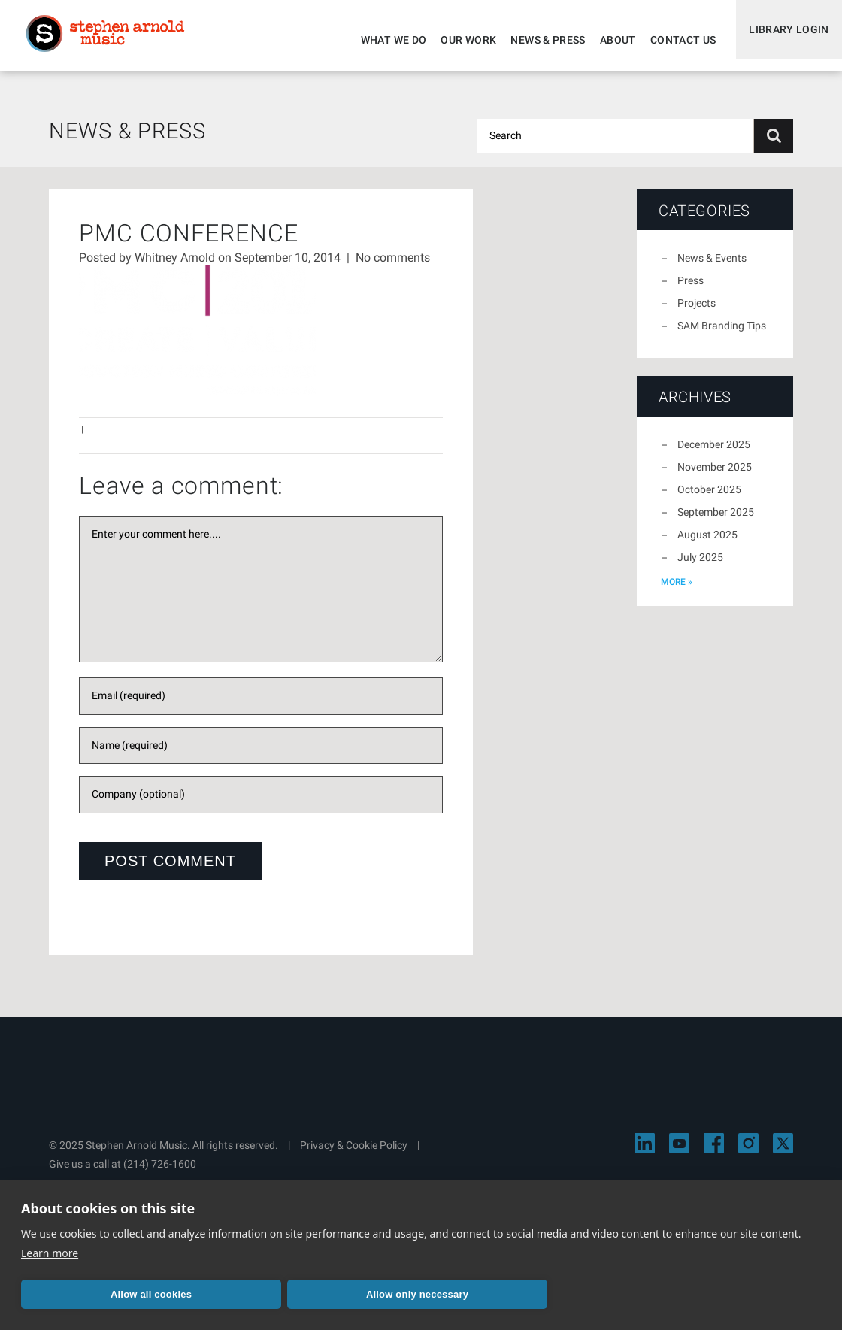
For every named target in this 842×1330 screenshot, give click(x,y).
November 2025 (714, 476)
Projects (696, 312)
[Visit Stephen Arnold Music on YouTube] (679, 1152)
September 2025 (715, 521)
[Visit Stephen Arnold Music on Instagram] (748, 1152)
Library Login (784, 40)
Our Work (458, 40)
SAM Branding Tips (721, 335)
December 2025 (713, 453)
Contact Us (673, 40)
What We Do (383, 40)
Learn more (49, 1253)
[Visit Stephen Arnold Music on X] (783, 1152)
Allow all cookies (151, 1294)
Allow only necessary (417, 1294)
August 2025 (707, 544)
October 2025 (709, 498)
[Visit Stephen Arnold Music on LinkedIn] (645, 1152)
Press (690, 289)
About (607, 40)
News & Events (712, 267)
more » (676, 591)
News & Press (538, 40)
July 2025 (700, 566)
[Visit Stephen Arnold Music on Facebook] (714, 1152)
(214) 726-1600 (159, 1173)
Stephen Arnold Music (114, 40)
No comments (393, 266)
